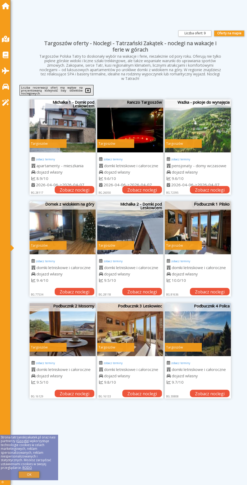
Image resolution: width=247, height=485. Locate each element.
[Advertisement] (130, 447)
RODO (27, 467)
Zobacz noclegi (74, 190)
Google (22, 441)
